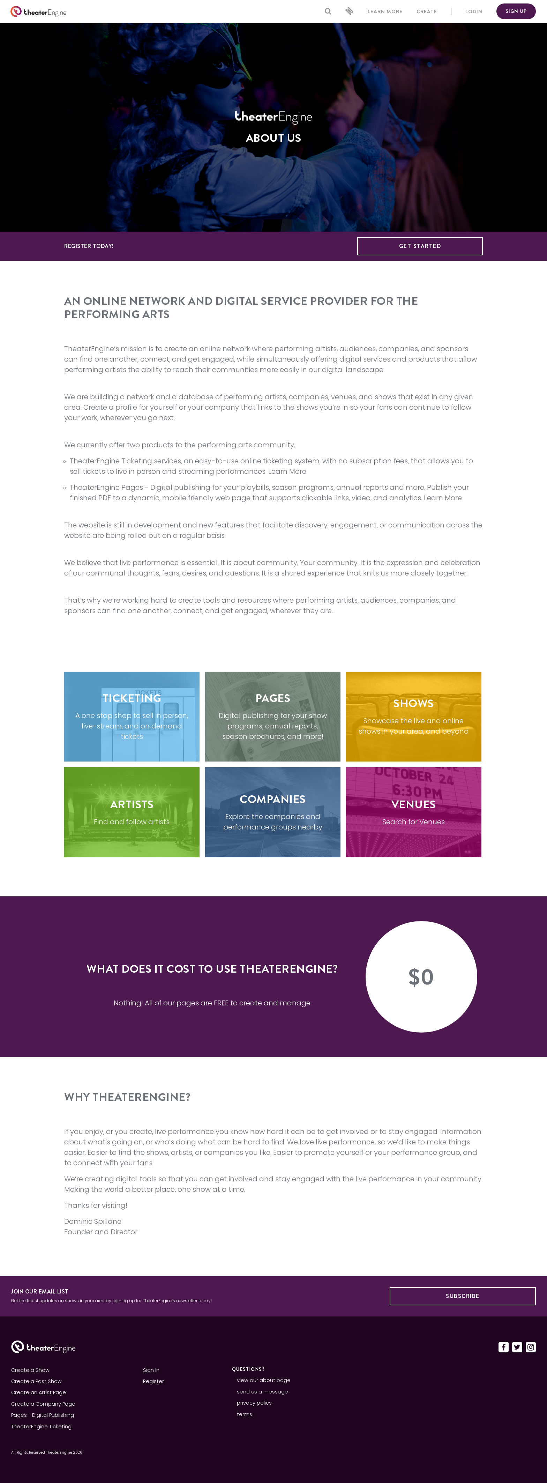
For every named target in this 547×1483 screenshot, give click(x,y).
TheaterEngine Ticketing (111, 461)
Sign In (151, 1370)
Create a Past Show (36, 1381)
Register (153, 1381)
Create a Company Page (43, 1403)
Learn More (287, 471)
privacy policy (254, 1402)
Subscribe (463, 1296)
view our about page (264, 1380)
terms (244, 1414)
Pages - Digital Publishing (42, 1415)
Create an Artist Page (38, 1392)
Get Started (420, 246)
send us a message (262, 1391)
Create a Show (30, 1370)
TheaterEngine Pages (106, 487)
